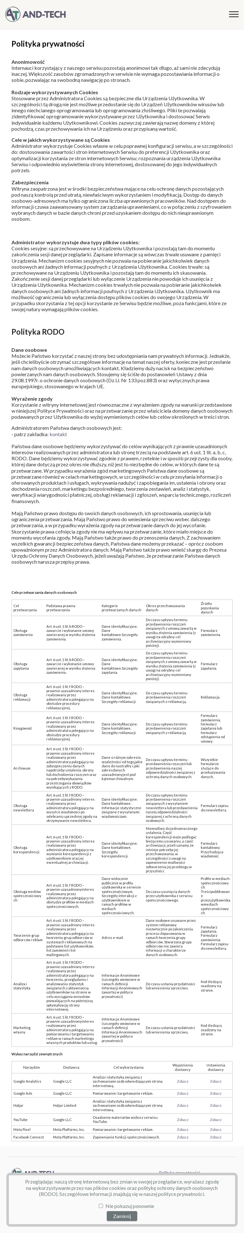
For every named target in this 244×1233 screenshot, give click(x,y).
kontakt (58, 434)
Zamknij (122, 1216)
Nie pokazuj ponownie (129, 1206)
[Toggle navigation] (234, 14)
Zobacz (182, 1081)
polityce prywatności (181, 1194)
